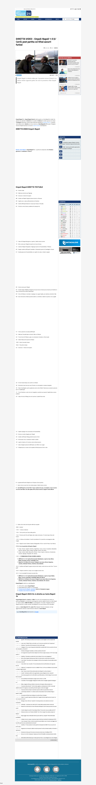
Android (77, 9)
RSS (74, 9)
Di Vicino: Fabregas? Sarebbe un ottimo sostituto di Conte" (33, 650)
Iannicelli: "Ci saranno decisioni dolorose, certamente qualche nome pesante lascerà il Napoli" (73, 62)
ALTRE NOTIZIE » (53, 740)
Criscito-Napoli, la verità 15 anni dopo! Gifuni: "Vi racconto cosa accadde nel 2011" (38, 710)
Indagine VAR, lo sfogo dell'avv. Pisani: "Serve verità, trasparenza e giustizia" (74, 88)
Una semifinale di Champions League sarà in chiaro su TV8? (33, 678)
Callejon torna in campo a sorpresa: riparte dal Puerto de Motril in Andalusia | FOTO (38, 719)
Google (36, 612)
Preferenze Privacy (53, 780)
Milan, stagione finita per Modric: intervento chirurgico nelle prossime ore (36, 684)
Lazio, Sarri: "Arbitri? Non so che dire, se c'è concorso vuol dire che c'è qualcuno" (38, 643)
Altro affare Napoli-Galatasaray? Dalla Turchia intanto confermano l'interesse (38, 658)
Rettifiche (59, 780)
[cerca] (71, 19)
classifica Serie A (46, 122)
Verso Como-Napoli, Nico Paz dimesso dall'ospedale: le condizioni (74, 70)
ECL (65, 214)
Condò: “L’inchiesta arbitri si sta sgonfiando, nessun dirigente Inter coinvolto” (37, 673)
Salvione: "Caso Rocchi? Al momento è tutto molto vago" (33, 645)
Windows (80, 9)
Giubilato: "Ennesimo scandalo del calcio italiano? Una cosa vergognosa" (36, 656)
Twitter (71, 9)
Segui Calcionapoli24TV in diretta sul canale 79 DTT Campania (27, 17)
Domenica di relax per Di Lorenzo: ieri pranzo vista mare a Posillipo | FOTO (36, 732)
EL (65, 213)
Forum (32, 19)
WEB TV (57, 19)
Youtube (75, 9)
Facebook (72, 9)
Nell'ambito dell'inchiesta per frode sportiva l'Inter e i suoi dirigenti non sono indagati (39, 737)
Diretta (55, 48)
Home (18, 19)
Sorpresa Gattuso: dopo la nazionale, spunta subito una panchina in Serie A (37, 689)
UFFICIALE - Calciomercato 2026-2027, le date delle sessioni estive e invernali (37, 704)
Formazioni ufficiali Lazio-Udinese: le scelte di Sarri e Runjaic (34, 695)
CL (65, 206)
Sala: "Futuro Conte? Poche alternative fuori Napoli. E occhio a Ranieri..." (36, 671)
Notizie (25, 19)
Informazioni (48, 19)
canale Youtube (36, 125)
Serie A (39, 19)
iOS (78, 9)
